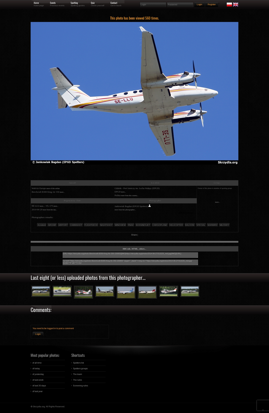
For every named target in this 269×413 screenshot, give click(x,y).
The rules (77, 380)
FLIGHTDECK (91, 225)
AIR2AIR (52, 225)
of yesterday (38, 374)
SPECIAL (200, 225)
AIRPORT (63, 225)
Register (212, 4)
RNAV (131, 225)
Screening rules (80, 385)
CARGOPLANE (159, 225)
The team (77, 374)
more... (62, 192)
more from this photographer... (125, 210)
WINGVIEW (120, 225)
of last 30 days (39, 385)
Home (36, 2)
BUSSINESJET (143, 225)
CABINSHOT (76, 225)
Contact (113, 2)
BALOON (189, 225)
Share (134, 235)
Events (53, 2)
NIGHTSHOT (106, 225)
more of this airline (53, 188)
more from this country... (129, 195)
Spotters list (78, 363)
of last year (37, 391)
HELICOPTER (176, 225)
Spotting (74, 2)
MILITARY (224, 225)
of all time (37, 363)
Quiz (93, 2)
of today (36, 368)
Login (38, 334)
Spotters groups (80, 368)
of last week (37, 380)
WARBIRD (212, 225)
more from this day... (50, 210)
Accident (42, 225)
